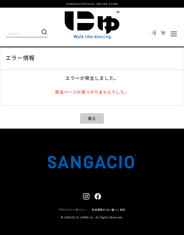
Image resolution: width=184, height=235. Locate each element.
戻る (92, 118)
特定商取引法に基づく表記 (108, 210)
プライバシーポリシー (73, 210)
